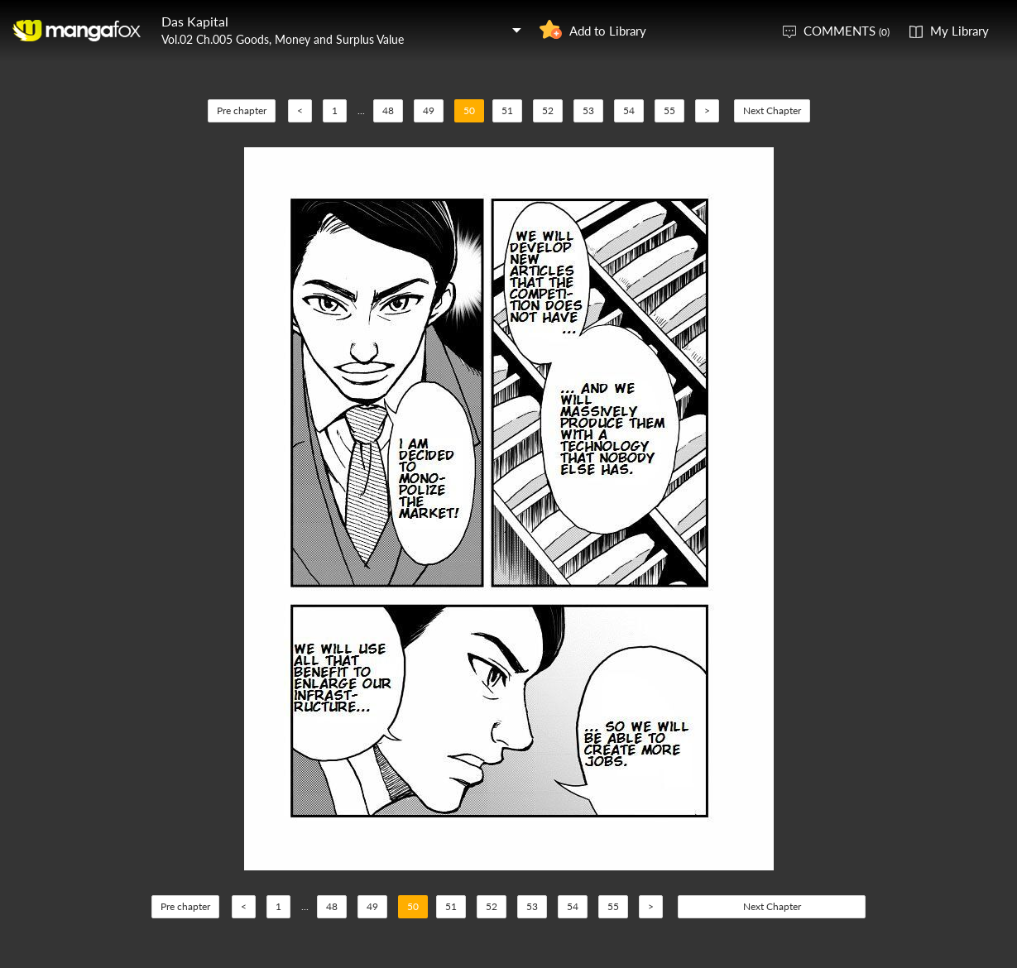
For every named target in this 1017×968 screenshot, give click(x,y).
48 (388, 110)
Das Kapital (194, 21)
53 (588, 110)
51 (507, 110)
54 (629, 110)
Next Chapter (772, 110)
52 (548, 110)
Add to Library (607, 30)
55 (669, 110)
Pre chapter (241, 110)
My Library (959, 30)
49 (428, 110)
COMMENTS (847, 30)
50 (469, 110)
